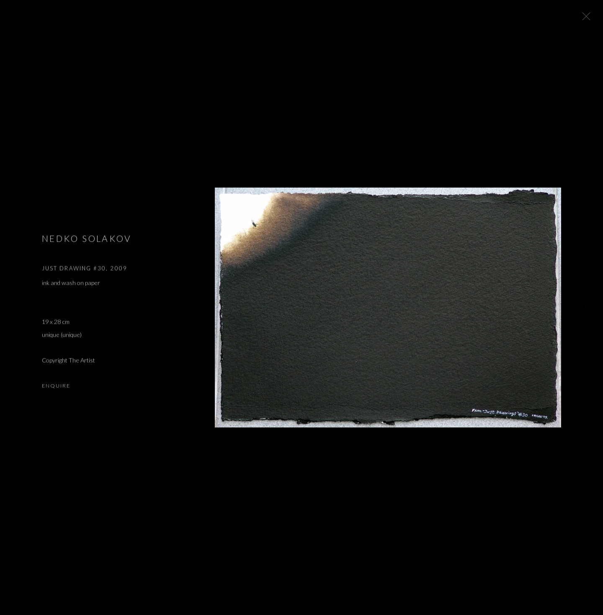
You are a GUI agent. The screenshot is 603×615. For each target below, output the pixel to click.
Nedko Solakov (87, 241)
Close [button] (584, 19)
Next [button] (585, 307)
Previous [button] (18, 307)
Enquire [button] (56, 388)
